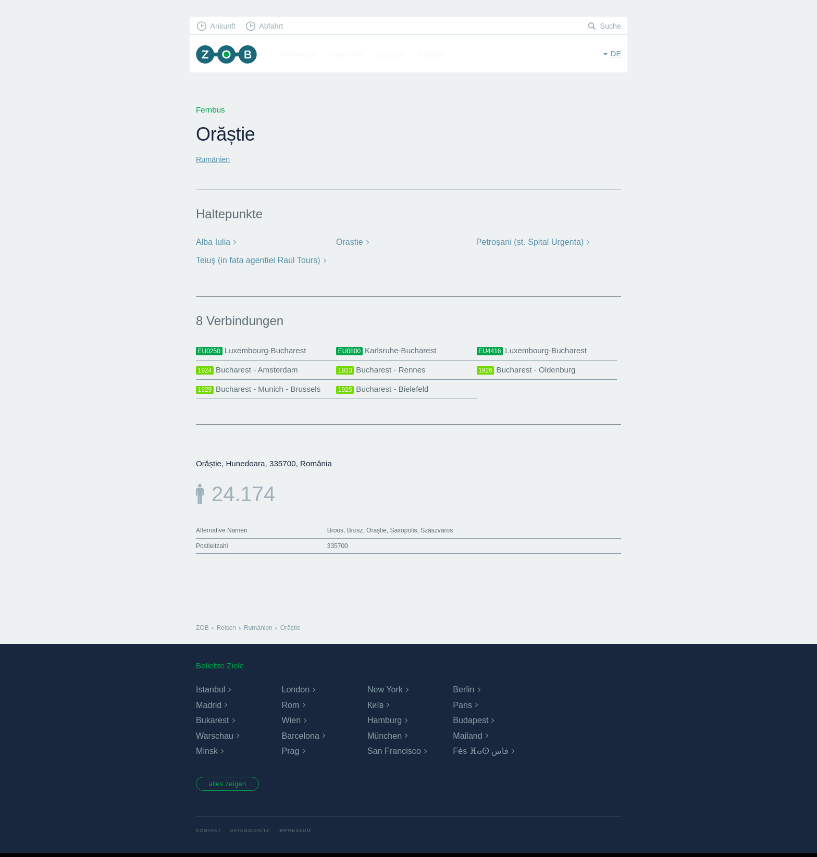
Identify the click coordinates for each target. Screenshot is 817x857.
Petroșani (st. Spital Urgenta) (528, 242)
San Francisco (393, 753)
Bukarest (212, 722)
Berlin (463, 691)
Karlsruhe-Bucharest (388, 350)
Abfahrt (275, 26)
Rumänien (214, 159)
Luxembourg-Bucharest (253, 350)
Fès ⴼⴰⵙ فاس (481, 753)
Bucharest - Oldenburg (528, 370)
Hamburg (384, 722)
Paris (462, 707)
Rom (290, 707)
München (384, 738)
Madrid (208, 707)
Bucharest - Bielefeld (384, 391)
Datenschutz (252, 834)
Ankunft (224, 26)
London (295, 691)
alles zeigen (231, 787)
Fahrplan (301, 55)
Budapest (470, 722)
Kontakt (209, 834)
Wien (290, 722)
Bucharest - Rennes (383, 370)
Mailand (467, 738)
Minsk (207, 753)
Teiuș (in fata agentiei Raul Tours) (256, 259)
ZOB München (228, 55)
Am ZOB (394, 55)
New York (385, 691)
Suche (610, 26)
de (615, 54)
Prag (290, 753)
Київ (375, 707)
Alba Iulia (212, 242)
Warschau (214, 738)
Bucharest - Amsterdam (249, 370)
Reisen (435, 55)
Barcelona (300, 738)
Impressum (299, 834)
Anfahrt (350, 55)
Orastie (349, 242)
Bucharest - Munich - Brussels (261, 391)
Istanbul (210, 691)
